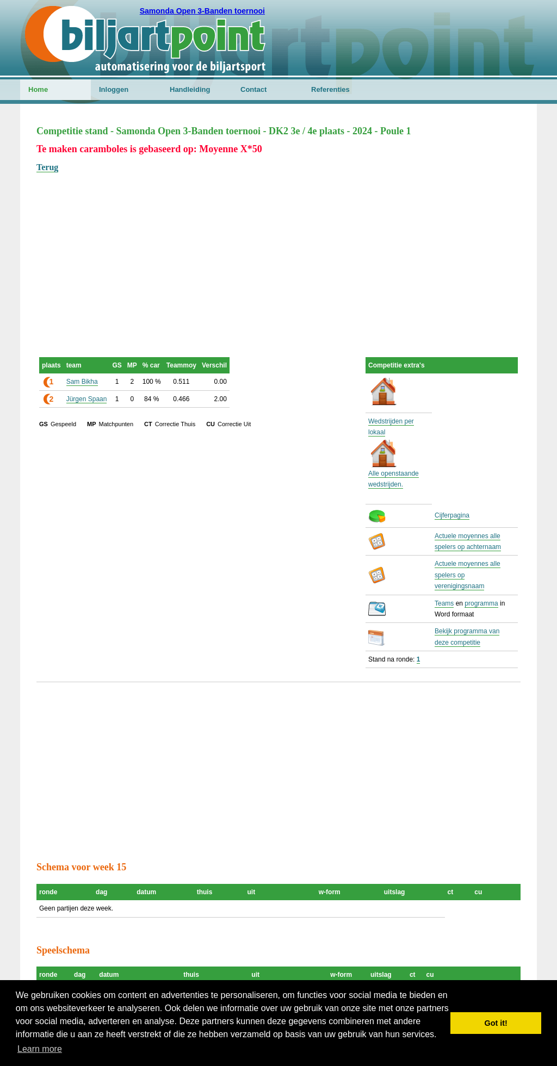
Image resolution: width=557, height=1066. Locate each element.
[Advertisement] (278, 250)
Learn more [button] (39, 1048)
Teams (444, 603)
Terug (47, 167)
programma (481, 603)
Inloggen (113, 89)
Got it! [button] (496, 1023)
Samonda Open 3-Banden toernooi (202, 11)
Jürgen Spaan (86, 399)
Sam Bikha (82, 381)
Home (38, 89)
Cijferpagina (452, 515)
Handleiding (190, 89)
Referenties (330, 89)
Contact (253, 89)
